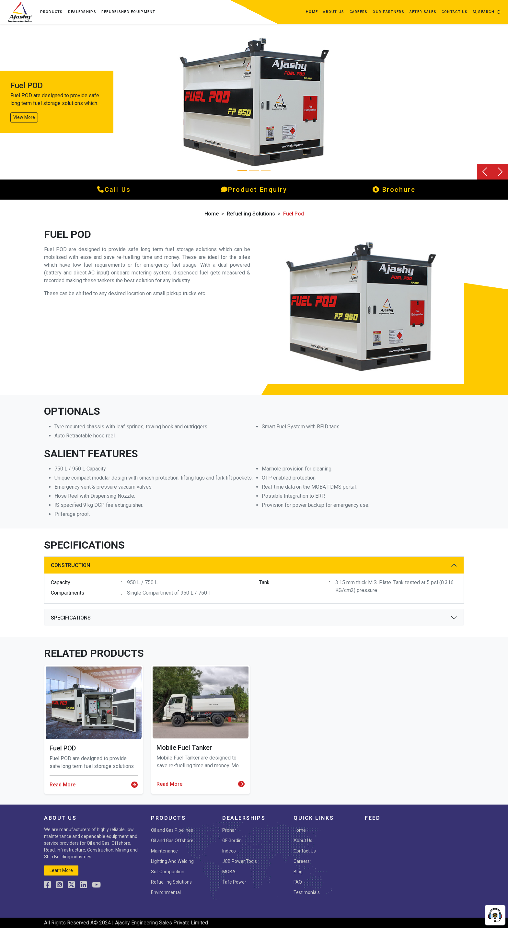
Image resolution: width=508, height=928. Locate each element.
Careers (359, 12)
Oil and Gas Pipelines (172, 830)
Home (312, 12)
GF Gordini (232, 840)
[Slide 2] (266, 170)
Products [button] (51, 12)
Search (483, 12)
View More (24, 117)
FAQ (298, 882)
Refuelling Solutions (251, 214)
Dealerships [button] (82, 12)
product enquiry (254, 189)
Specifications (71, 618)
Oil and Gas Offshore (172, 840)
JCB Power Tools (239, 861)
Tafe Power (234, 882)
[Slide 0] (242, 170)
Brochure (394, 189)
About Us (303, 840)
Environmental (166, 892)
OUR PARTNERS (388, 12)
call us (114, 189)
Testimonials (307, 892)
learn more (61, 870)
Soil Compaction (167, 871)
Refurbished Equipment (128, 12)
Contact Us (305, 850)
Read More (94, 785)
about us (333, 12)
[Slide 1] (254, 170)
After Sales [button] (423, 12)
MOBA (229, 871)
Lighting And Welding (172, 861)
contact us (455, 12)
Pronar (229, 830)
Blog (298, 871)
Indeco (229, 850)
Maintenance (164, 850)
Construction (70, 565)
